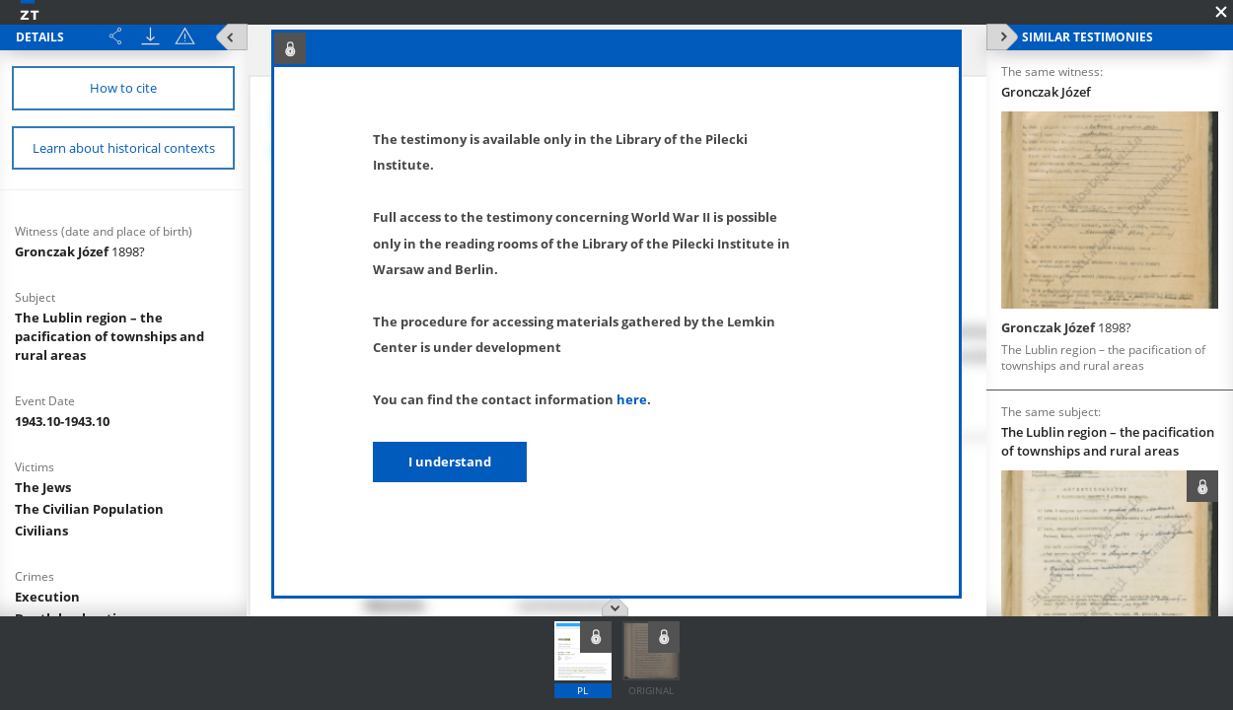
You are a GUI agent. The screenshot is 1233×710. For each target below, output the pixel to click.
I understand (449, 461)
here (631, 399)
